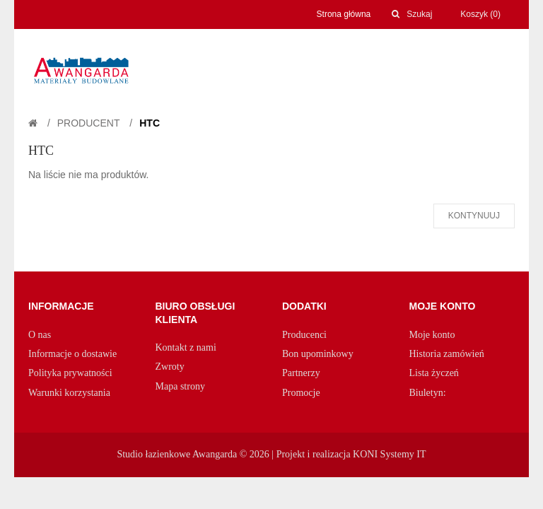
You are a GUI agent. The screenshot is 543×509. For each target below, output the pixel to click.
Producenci (304, 334)
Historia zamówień (446, 354)
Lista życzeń (434, 373)
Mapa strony (180, 386)
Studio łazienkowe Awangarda (177, 454)
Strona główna (344, 14)
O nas (39, 334)
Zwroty (170, 366)
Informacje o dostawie (72, 354)
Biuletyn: (427, 392)
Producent (88, 123)
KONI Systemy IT (389, 454)
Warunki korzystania (69, 392)
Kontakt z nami (186, 347)
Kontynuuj (474, 216)
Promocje (301, 392)
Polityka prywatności (70, 373)
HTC (149, 123)
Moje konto (432, 334)
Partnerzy (301, 373)
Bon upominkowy (318, 354)
